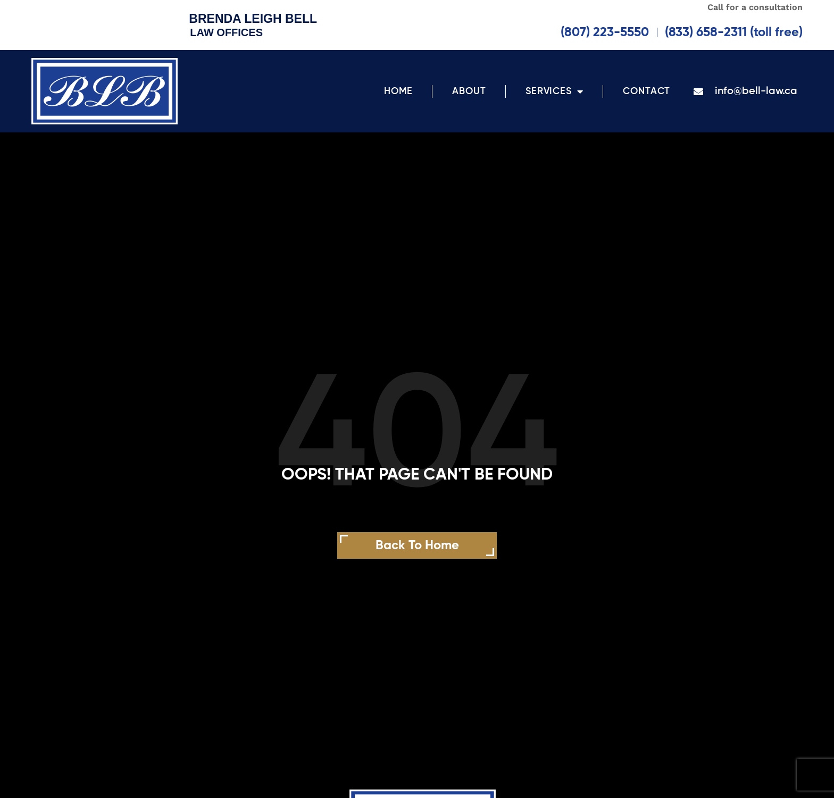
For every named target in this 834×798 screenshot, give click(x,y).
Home (398, 91)
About (469, 91)
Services (554, 91)
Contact (646, 91)
